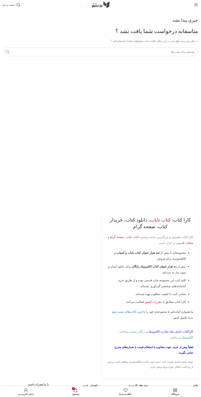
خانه (195, 385)
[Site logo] (100, 4)
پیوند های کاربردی (138, 385)
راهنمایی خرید (91, 385)
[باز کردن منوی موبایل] (196, 5)
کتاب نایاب (132, 237)
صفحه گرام (117, 237)
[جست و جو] (11, 5)
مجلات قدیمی (184, 242)
